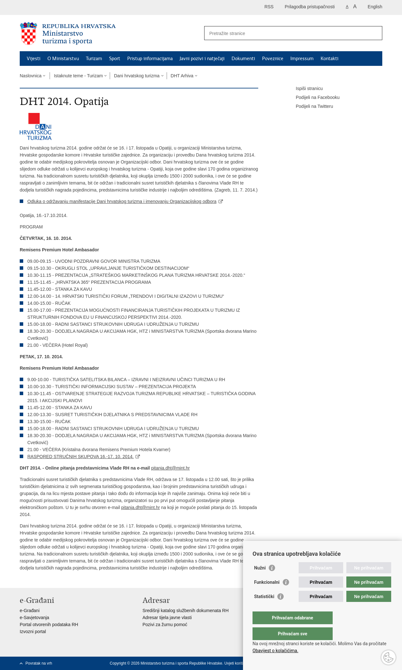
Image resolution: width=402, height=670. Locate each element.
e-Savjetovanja (34, 617)
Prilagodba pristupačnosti (310, 6)
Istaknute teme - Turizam (78, 75)
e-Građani (29, 610)
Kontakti (329, 58)
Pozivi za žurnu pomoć (164, 624)
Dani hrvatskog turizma (136, 75)
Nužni (260, 580)
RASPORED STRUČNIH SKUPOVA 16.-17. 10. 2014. (80, 456)
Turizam (94, 58)
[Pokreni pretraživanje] (375, 33)
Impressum (302, 58)
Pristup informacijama (150, 58)
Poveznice (272, 58)
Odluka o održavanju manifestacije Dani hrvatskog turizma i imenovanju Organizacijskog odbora (122, 201)
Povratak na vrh (38, 663)
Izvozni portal (33, 631)
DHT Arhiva (182, 75)
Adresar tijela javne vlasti (167, 617)
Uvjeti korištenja (237, 663)
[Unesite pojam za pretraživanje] (286, 33)
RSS (269, 6)
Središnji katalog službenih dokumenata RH (185, 610)
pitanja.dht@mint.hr (170, 468)
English (375, 6)
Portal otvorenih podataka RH (49, 624)
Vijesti (33, 58)
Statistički (264, 609)
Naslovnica (30, 75)
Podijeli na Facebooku (313, 98)
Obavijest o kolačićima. (275, 650)
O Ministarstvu (63, 58)
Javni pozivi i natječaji (202, 58)
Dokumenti (243, 58)
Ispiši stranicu (305, 89)
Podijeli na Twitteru (310, 106)
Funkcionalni (267, 594)
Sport (114, 58)
